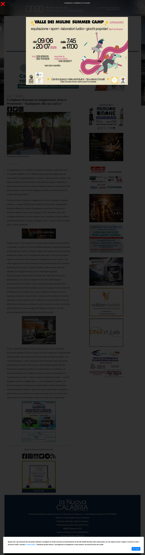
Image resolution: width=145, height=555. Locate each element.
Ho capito (136, 549)
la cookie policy (30, 544)
